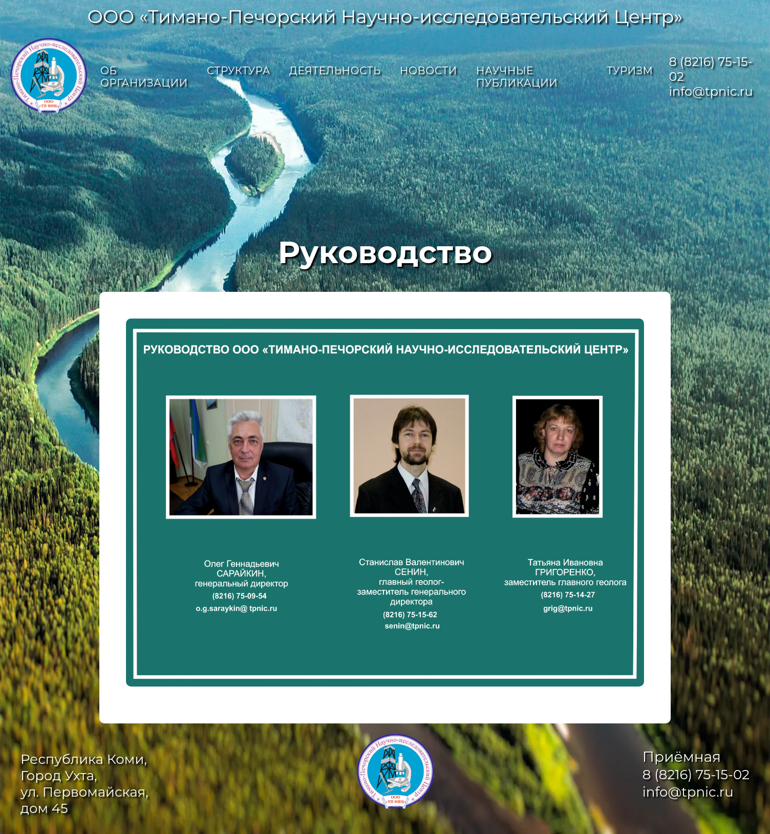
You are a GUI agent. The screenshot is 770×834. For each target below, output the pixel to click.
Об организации (144, 77)
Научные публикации (517, 77)
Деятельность (335, 71)
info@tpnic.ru (711, 91)
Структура (238, 71)
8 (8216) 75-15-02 (696, 774)
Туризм (630, 71)
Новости (428, 71)
